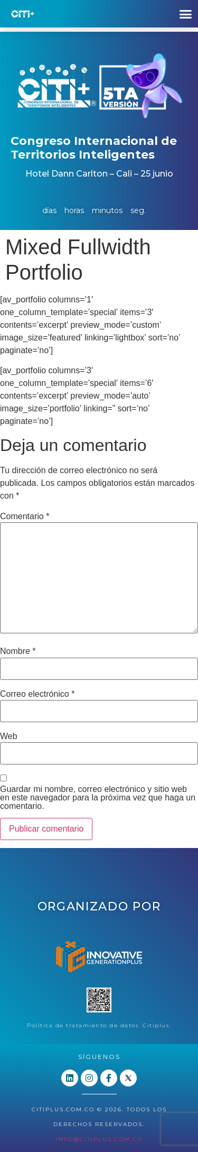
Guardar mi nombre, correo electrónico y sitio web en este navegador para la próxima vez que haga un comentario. (97, 797)
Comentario (24, 516)
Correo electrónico (37, 694)
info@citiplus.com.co (99, 1139)
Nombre (18, 651)
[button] (186, 14)
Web (8, 736)
